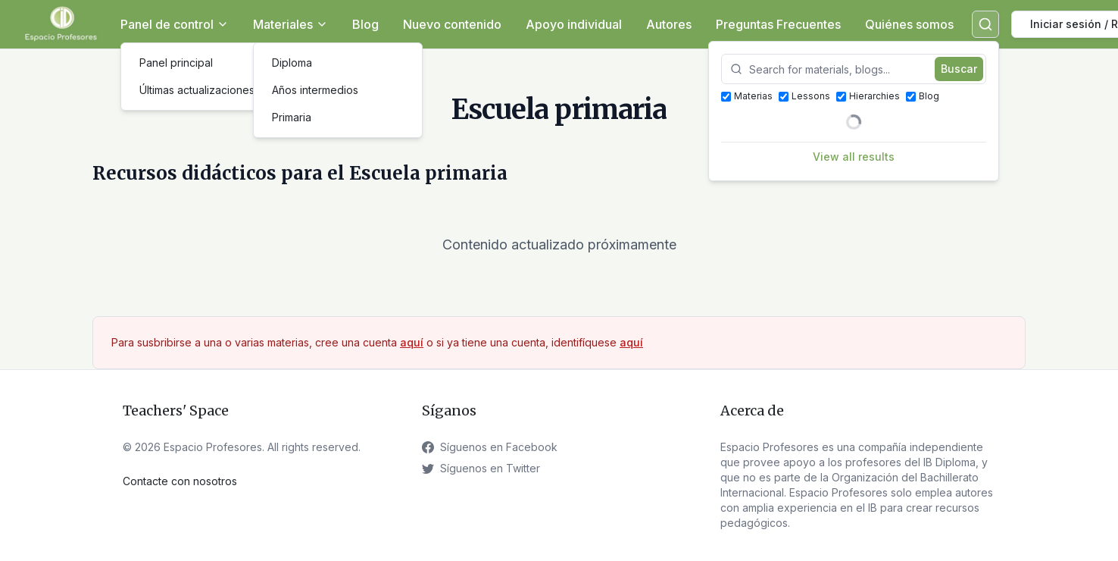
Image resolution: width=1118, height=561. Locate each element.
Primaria (291, 117)
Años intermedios (315, 89)
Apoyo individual (574, 24)
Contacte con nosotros (180, 481)
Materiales (290, 24)
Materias (747, 96)
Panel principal (176, 62)
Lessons (804, 96)
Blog (365, 24)
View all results (854, 156)
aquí (411, 342)
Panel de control (174, 24)
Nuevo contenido (452, 24)
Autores (669, 24)
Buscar (959, 68)
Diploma (292, 62)
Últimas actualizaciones (197, 89)
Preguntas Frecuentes (778, 24)
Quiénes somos (909, 24)
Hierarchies (868, 96)
